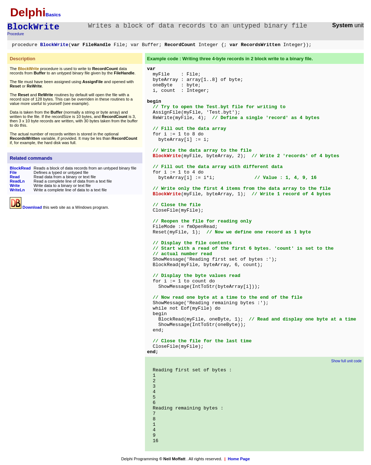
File (13, 172)
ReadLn (17, 181)
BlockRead (20, 168)
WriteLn (17, 190)
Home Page (239, 459)
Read (15, 177)
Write (15, 185)
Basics (53, 14)
